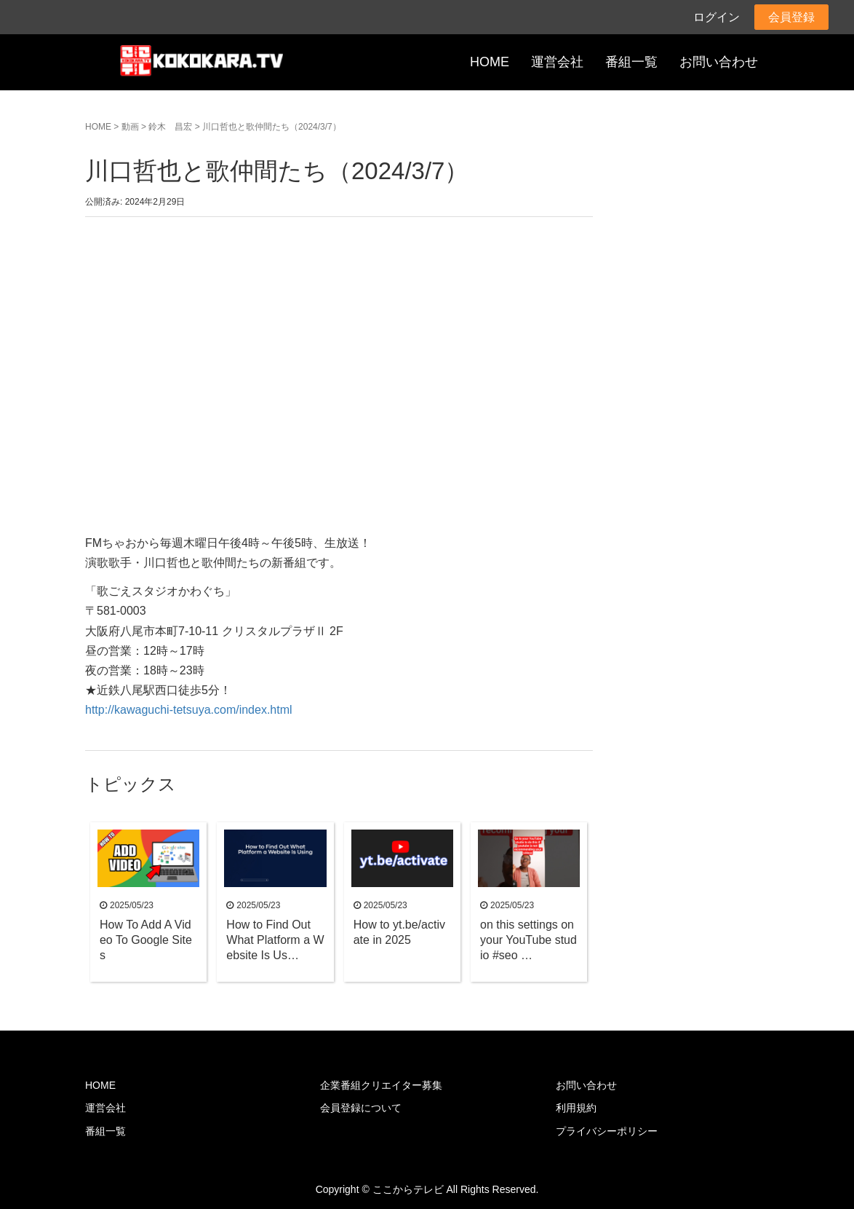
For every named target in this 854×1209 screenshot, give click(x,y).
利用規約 (576, 1108)
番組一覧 (631, 62)
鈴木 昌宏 (170, 127)
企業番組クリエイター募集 (381, 1085)
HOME (489, 62)
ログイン (716, 17)
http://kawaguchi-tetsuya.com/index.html (188, 710)
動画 (130, 127)
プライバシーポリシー (607, 1131)
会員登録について (361, 1108)
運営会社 (557, 62)
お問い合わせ (718, 62)
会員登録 (791, 17)
